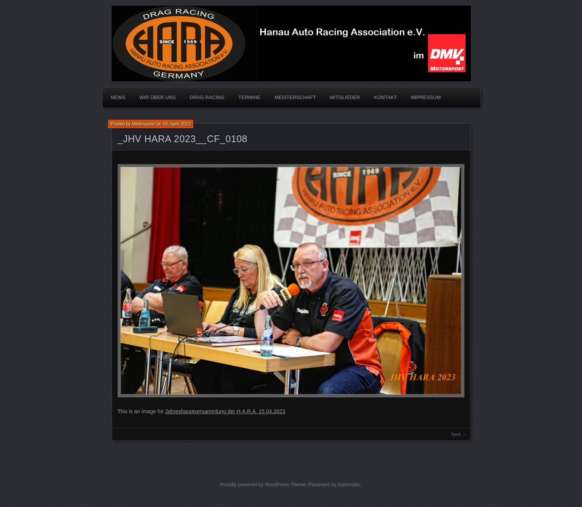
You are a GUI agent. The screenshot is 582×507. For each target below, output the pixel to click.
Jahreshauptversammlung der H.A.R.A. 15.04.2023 (225, 411)
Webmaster (143, 124)
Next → (458, 434)
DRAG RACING (207, 97)
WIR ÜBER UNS (158, 97)
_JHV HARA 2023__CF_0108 (183, 138)
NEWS (118, 97)
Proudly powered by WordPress (254, 484)
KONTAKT (385, 97)
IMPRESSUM (426, 97)
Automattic (348, 484)
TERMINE (249, 97)
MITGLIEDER (345, 97)
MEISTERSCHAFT (295, 97)
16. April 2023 (177, 124)
